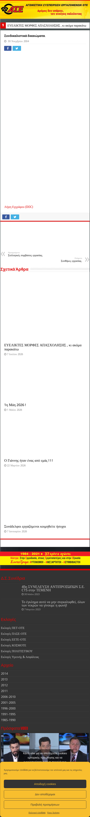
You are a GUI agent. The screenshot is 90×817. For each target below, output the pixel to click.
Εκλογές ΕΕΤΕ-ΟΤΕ (13, 639)
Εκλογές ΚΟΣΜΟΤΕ (13, 645)
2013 (4, 679)
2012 (4, 685)
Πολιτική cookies (37, 812)
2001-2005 (8, 702)
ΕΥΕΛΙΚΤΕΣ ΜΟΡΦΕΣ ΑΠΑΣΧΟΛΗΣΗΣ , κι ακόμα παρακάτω (46, 25)
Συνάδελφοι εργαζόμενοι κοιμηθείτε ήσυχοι (35, 526)
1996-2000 (8, 708)
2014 (4, 673)
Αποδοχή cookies (45, 784)
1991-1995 (8, 714)
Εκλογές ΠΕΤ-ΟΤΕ (13, 628)
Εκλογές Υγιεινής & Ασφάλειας (20, 657)
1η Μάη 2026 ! (15, 405)
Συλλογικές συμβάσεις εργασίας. (27, 254)
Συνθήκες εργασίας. (63, 259)
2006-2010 (8, 697)
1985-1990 (8, 720)
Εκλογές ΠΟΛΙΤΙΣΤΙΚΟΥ (17, 651)
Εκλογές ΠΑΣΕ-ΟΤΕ (14, 634)
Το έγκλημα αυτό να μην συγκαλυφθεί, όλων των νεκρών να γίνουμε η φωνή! (53, 603)
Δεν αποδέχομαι (45, 794)
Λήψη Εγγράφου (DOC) (18, 207)
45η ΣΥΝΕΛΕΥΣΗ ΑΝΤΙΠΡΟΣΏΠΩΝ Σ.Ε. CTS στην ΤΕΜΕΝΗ (53, 588)
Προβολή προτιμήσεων (45, 804)
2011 (4, 691)
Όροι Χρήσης (53, 812)
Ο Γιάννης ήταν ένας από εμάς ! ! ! (28, 460)
